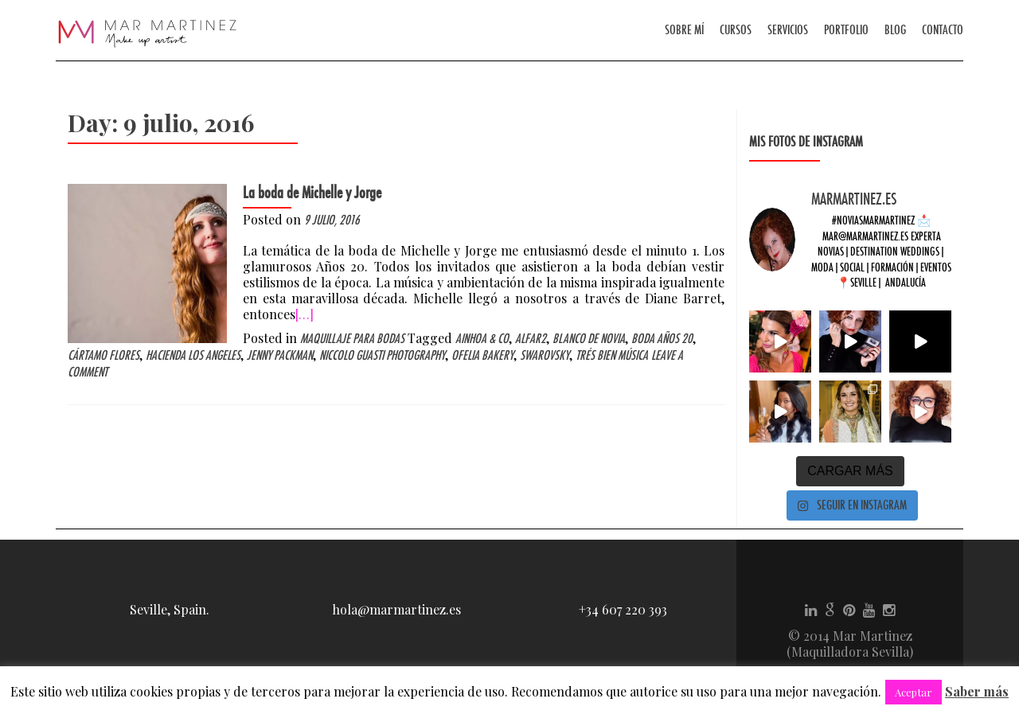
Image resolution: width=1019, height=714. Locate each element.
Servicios (787, 29)
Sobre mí (684, 29)
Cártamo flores (103, 355)
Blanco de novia (588, 338)
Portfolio (846, 29)
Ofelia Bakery (482, 355)
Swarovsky (544, 355)
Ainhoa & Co (482, 338)
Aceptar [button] (913, 692)
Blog (895, 29)
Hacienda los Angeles (193, 355)
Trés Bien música (612, 355)
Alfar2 (530, 338)
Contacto (942, 29)
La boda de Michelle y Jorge (312, 192)
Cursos (736, 29)
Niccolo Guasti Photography (382, 355)
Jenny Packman (280, 355)
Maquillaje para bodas (352, 338)
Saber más (977, 691)
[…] (304, 314)
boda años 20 (662, 338)
